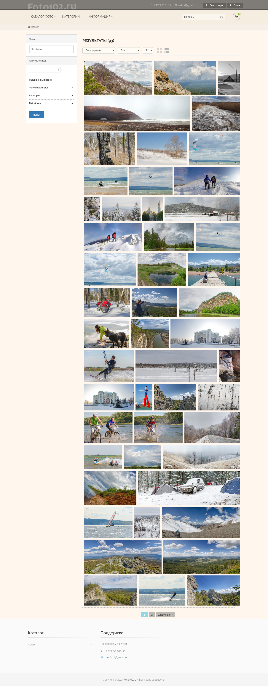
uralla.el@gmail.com (188, 5)
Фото (31, 644)
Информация (99, 16)
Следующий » (165, 614)
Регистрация (214, 5)
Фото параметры (38, 87)
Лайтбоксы (35, 103)
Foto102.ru (130, 679)
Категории (71, 16)
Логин (235, 5)
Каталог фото (42, 16)
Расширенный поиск (40, 80)
